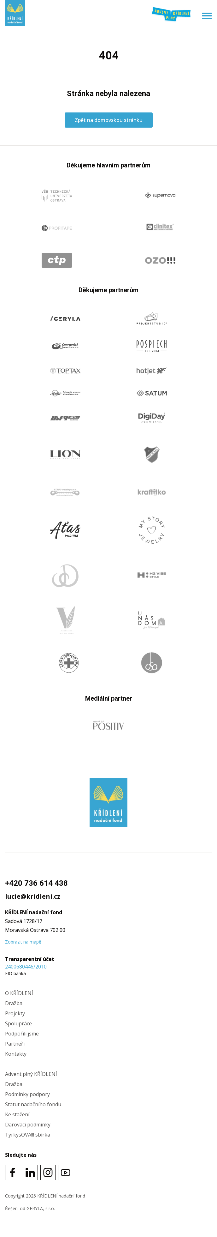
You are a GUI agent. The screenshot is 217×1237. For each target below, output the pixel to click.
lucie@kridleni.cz (32, 896)
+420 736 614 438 (36, 883)
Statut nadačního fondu (33, 1104)
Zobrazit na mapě (23, 942)
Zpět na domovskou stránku (109, 120)
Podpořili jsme (22, 1033)
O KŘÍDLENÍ (19, 993)
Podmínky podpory (27, 1094)
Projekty (15, 1013)
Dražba (13, 1003)
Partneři (15, 1043)
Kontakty (15, 1053)
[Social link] (12, 1172)
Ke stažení (17, 1114)
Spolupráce (18, 1023)
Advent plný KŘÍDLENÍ (31, 1074)
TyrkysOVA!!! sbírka (27, 1134)
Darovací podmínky (27, 1124)
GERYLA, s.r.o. (40, 1208)
